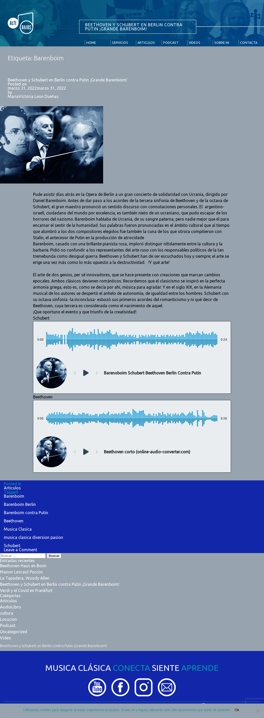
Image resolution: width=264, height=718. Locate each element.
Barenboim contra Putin (26, 513)
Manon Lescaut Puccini (21, 572)
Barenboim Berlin (20, 504)
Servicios (120, 42)
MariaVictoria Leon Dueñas (33, 96)
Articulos (146, 42)
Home (91, 42)
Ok (237, 710)
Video (5, 638)
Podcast (171, 42)
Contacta (248, 42)
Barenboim (14, 496)
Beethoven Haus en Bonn (23, 565)
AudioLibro (10, 607)
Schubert (12, 546)
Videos (194, 42)
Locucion (8, 619)
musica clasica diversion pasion (33, 537)
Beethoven (13, 521)
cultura (6, 613)
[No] (257, 710)
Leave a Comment (20, 550)
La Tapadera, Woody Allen (25, 578)
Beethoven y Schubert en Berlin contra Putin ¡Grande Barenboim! (67, 80)
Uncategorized (13, 631)
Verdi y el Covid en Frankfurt (26, 590)
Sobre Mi (221, 42)
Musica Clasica (18, 529)
